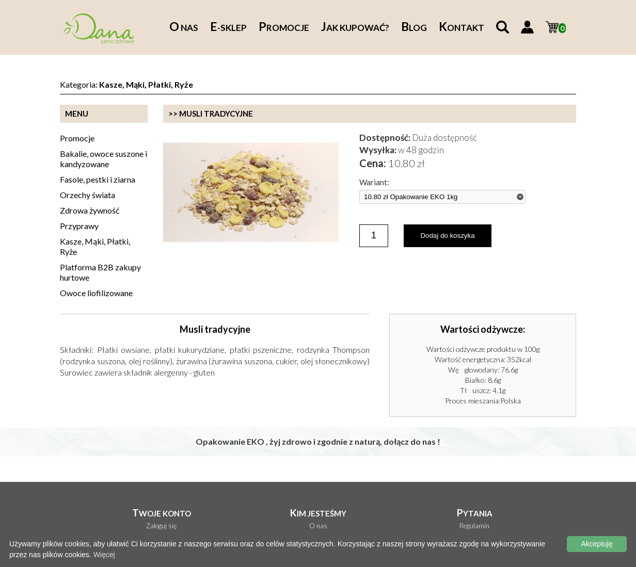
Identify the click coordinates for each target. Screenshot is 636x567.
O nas (318, 526)
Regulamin (474, 526)
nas (183, 27)
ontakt (461, 27)
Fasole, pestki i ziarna (97, 179)
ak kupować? (355, 27)
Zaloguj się (161, 526)
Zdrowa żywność (89, 210)
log (414, 27)
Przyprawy (79, 226)
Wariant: (374, 182)
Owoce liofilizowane (96, 293)
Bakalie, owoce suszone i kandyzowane (103, 159)
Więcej (104, 554)
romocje (284, 27)
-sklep (228, 27)
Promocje (77, 138)
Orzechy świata (87, 195)
